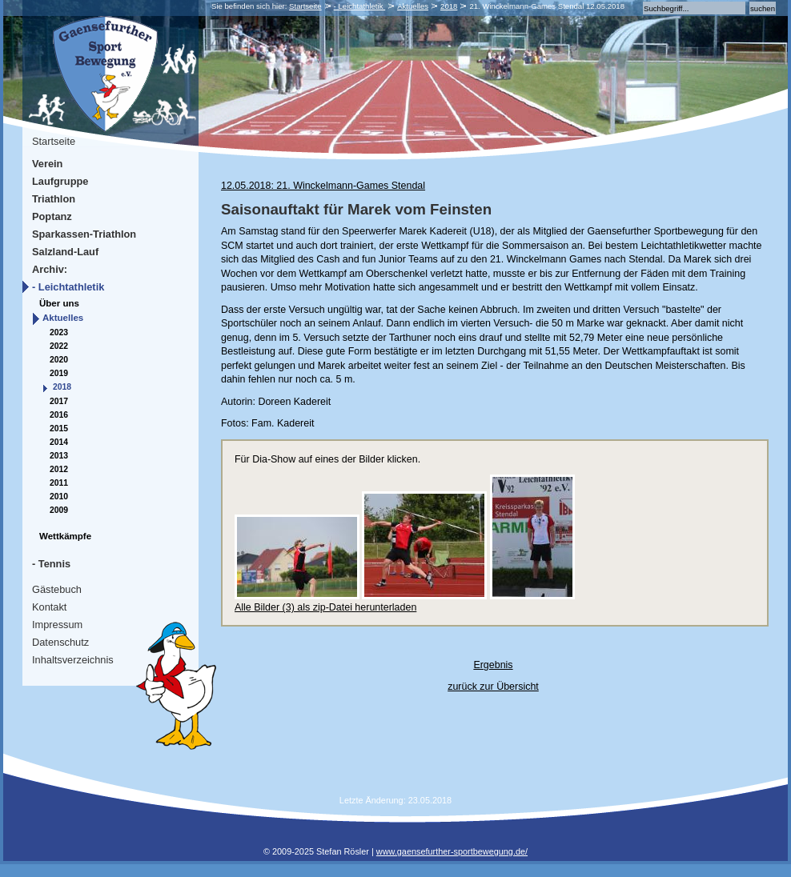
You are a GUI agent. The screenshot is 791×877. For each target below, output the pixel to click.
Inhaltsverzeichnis (73, 660)
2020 (59, 359)
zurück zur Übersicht (493, 686)
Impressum (57, 625)
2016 (59, 414)
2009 (59, 510)
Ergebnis (492, 665)
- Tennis (51, 564)
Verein (47, 164)
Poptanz (52, 216)
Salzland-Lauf (65, 252)
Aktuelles (412, 6)
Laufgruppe (60, 181)
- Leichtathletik (360, 6)
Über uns (59, 303)
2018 (448, 6)
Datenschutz (60, 642)
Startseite (305, 6)
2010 (59, 496)
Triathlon (53, 199)
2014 (59, 442)
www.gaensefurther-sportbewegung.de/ (452, 851)
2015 (59, 428)
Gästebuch (57, 589)
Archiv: (49, 269)
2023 (59, 332)
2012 (59, 469)
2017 (59, 401)
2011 (59, 483)
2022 (59, 346)
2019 (59, 373)
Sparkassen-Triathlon (84, 234)
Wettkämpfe (65, 536)
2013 (59, 455)
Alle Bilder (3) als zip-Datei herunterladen (325, 607)
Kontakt (49, 607)
